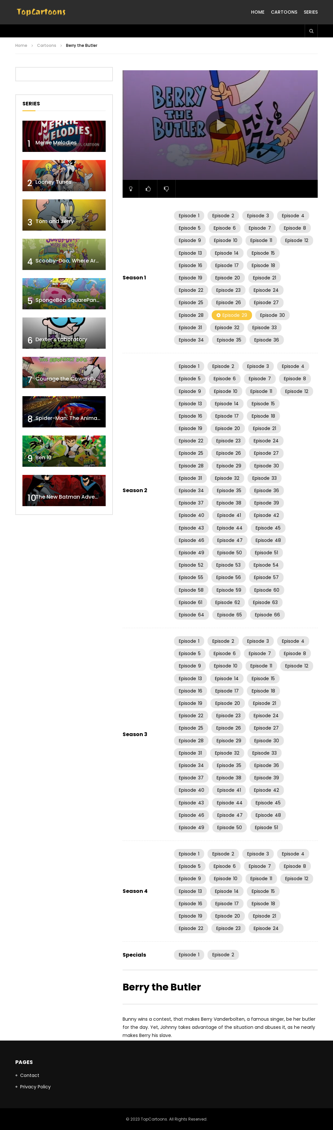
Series (311, 12)
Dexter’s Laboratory (61, 339)
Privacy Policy (35, 1086)
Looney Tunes (53, 182)
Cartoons (284, 12)
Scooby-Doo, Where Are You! (73, 260)
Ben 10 (43, 457)
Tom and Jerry (54, 221)
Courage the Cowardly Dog (71, 379)
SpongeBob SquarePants (68, 300)
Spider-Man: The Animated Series (79, 418)
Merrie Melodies (56, 142)
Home (257, 12)
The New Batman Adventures (73, 497)
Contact (29, 1075)
